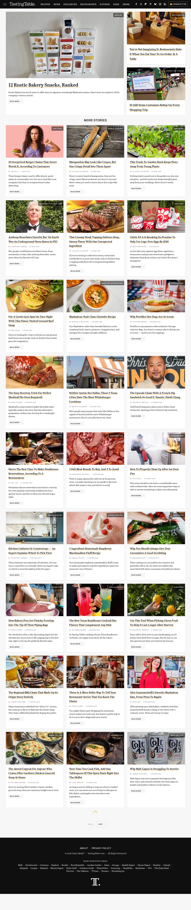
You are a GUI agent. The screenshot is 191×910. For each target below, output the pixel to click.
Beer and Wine (177, 751)
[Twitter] (141, 5)
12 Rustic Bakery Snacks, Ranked (52, 84)
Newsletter (178, 4)
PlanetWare (102, 884)
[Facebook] (136, 5)
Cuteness (44, 881)
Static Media (78, 869)
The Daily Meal (162, 884)
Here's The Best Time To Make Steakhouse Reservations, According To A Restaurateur (29, 481)
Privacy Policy (101, 864)
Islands (166, 881)
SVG (150, 884)
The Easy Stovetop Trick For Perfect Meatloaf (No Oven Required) (28, 401)
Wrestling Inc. (118, 887)
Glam (106, 881)
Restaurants (88, 4)
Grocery (118, 15)
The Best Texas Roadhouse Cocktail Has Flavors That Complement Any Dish (94, 636)
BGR (20, 881)
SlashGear (140, 884)
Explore (55, 881)
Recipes (45, 4)
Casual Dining (116, 599)
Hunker (156, 881)
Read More (14, 101)
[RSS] (165, 5)
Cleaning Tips (177, 443)
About (84, 864)
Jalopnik (24, 884)
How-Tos (58, 364)
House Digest (144, 881)
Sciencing (115, 884)
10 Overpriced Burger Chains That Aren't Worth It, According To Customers (32, 166)
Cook (116, 4)
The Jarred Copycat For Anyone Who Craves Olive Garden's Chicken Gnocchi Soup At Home (33, 789)
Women (105, 887)
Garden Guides (94, 881)
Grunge (115, 881)
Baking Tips (56, 599)
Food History (177, 287)
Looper (34, 884)
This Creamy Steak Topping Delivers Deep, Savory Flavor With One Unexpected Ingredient (93, 246)
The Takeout (83, 887)
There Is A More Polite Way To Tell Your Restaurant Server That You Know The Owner (93, 713)
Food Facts (178, 522)
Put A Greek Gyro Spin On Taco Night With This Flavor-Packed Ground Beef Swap (30, 325)
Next (101, 840)
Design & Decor (55, 522)
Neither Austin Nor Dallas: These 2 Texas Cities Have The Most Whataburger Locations (93, 401)
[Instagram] (160, 5)
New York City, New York (51, 208)
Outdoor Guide (87, 884)
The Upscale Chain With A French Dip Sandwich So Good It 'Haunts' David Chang (154, 401)
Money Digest (56, 884)
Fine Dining (178, 364)
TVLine (94, 887)
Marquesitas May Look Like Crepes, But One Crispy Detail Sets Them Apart (94, 166)
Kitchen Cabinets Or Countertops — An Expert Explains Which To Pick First (32, 560)
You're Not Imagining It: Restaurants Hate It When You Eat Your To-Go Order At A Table (155, 54)
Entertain (57, 675)
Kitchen (105, 4)
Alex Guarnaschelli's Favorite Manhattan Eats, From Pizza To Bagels (152, 713)
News (57, 4)
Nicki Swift (71, 884)
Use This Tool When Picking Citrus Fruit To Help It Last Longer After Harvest (154, 636)
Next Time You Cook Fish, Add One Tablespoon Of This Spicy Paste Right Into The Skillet (93, 789)
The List (70, 887)
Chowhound (31, 881)
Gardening (179, 128)
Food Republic (77, 881)
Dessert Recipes (115, 522)
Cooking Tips (117, 208)
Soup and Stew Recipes (112, 287)
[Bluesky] (155, 5)
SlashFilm (128, 884)
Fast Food (57, 128)
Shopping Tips (116, 443)
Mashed (44, 884)
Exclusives (70, 4)
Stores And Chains (175, 71)
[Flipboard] (145, 5)
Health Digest (128, 881)
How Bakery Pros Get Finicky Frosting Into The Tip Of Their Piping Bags (29, 636)
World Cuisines (115, 128)
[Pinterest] (150, 5)
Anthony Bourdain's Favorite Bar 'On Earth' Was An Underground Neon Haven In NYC (31, 246)
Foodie (65, 881)
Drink (126, 4)
